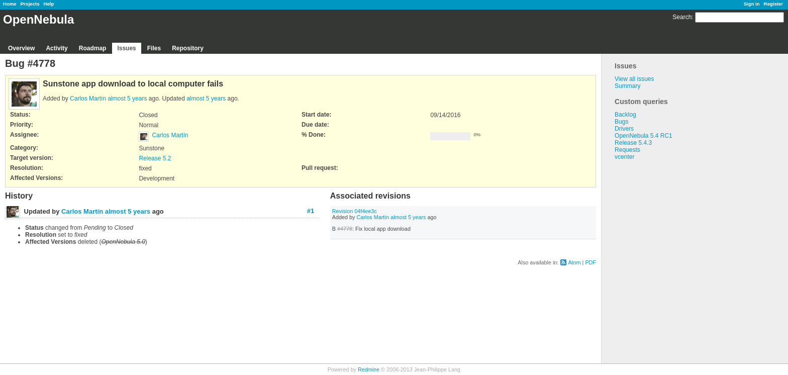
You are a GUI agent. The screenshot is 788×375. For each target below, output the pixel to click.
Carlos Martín (88, 98)
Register (773, 4)
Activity (56, 48)
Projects (30, 4)
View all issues (634, 78)
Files (154, 48)
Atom (574, 262)
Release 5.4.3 (633, 142)
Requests (627, 149)
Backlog (625, 114)
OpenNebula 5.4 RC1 (643, 135)
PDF (590, 262)
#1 (310, 211)
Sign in (752, 4)
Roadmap (93, 48)
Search (682, 17)
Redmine (368, 369)
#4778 (344, 229)
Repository (188, 48)
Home (10, 4)
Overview (21, 48)
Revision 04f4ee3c (354, 211)
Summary (627, 85)
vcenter (624, 156)
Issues (126, 48)
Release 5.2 (155, 158)
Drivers (624, 128)
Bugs (621, 121)
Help (49, 4)
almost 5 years (127, 98)
